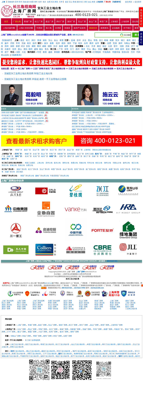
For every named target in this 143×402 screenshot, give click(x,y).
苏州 (16, 2)
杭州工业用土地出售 (93, 356)
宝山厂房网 (83, 301)
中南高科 (107, 52)
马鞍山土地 (117, 163)
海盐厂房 (124, 154)
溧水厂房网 (6, 309)
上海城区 (114, 21)
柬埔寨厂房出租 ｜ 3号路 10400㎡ (14, 129)
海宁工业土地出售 (77, 356)
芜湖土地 (21, 165)
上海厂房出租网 (7, 301)
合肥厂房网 (67, 336)
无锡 (24, 2)
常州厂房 (103, 156)
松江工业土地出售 (62, 344)
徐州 (35, 43)
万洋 (133, 52)
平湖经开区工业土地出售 (29, 356)
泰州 (128, 40)
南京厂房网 (129, 307)
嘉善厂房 (108, 154)
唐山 (20, 49)
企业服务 (116, 28)
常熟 (95, 40)
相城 (106, 40)
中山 (89, 49)
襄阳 (34, 46)
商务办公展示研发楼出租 (101, 150)
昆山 (90, 40)
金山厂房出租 (53, 305)
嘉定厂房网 (67, 301)
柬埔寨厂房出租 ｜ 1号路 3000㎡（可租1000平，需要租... (23, 132)
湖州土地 (65, 163)
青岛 (47, 49)
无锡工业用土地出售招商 (102, 68)
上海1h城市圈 (9, 28)
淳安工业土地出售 (63, 351)
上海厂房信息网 (38, 301)
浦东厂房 (71, 21)
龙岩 (127, 49)
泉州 (122, 49)
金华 (97, 43)
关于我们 (127, 28)
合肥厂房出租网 (54, 301)
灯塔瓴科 (97, 52)
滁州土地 (107, 163)
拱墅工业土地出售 (34, 354)
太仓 (84, 40)
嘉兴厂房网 (67, 303)
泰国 (45, 52)
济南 (127, 46)
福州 (111, 49)
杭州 (40, 2)
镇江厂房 (111, 156)
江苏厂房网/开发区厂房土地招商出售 (49, 68)
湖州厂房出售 (102, 169)
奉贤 (93, 2)
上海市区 (87, 150)
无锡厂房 (9, 156)
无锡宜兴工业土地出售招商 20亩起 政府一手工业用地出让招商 (35, 79)
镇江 (123, 40)
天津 (61, 2)
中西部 (39, 28)
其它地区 (19, 172)
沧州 (14, 49)
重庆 (39, 46)
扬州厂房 (119, 156)
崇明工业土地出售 (17, 347)
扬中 (7, 43)
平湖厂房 (116, 154)
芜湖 (115, 43)
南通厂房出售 (114, 169)
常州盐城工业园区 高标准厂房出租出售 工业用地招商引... (93, 112)
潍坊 (25, 49)
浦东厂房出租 (7, 305)
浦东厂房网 (129, 301)
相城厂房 (28, 154)
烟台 (41, 49)
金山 (89, 2)
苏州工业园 (89, 154)
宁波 (75, 43)
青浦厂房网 (98, 301)
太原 (110, 46)
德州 (30, 49)
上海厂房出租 (130, 303)
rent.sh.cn (48, 283)
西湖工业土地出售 (18, 354)
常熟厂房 (52, 154)
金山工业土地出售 (78, 344)
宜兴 (117, 40)
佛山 (94, 49)
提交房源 (128, 2)
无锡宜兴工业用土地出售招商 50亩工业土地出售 (28, 73)
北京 (88, 46)
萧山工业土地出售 (33, 351)
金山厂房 (93, 21)
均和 (138, 52)
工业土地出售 (17, 351)
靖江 (134, 40)
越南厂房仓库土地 (42, 176)
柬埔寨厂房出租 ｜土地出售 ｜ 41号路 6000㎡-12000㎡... (23, 124)
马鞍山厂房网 (16, 336)
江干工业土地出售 (50, 354)
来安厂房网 (37, 309)
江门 (72, 49)
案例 (137, 28)
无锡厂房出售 (10, 172)
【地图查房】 (16, 55)
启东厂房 (62, 156)
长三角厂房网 (24, 68)
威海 (36, 49)
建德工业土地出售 (48, 351)
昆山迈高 (5, 55)
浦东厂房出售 (22, 169)
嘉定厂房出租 (84, 303)
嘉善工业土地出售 (47, 356)
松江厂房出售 (33, 169)
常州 (20, 2)
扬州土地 (126, 163)
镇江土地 (135, 163)
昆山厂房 (44, 154)
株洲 (61, 46)
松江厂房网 (6, 303)
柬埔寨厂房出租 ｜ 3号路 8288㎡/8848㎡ (17, 126)
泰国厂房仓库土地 (27, 176)
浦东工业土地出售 (124, 344)
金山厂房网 (37, 303)
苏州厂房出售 (79, 169)
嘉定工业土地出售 (32, 344)
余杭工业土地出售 (126, 351)
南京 (44, 2)
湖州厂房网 (74, 332)
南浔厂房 (44, 156)
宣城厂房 (127, 156)
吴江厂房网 (53, 329)
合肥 (48, 2)
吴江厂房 (80, 154)
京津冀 (58, 28)
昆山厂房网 (67, 307)
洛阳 (12, 46)
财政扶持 (93, 28)
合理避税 (113, 309)
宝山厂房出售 (45, 169)
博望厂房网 (37, 336)
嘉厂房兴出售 (91, 169)
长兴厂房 (36, 156)
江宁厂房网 (11, 332)
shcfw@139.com (97, 288)
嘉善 (52, 43)
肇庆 (83, 49)
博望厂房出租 (53, 309)
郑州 (7, 46)
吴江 (101, 40)
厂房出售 (17, 21)
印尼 (39, 52)
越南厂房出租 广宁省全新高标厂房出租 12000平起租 (91, 132)
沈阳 (121, 46)
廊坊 (99, 46)
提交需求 (137, 2)
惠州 (78, 49)
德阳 (50, 46)
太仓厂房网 (52, 307)
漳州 (117, 49)
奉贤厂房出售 (56, 169)
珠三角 (49, 28)
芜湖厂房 (135, 156)
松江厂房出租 (22, 305)
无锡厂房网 (86, 329)
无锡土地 (82, 163)
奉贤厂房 (103, 21)
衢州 (91, 43)
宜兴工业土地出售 (124, 68)
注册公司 (82, 309)
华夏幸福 (116, 52)
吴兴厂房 (28, 156)
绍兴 (80, 43)
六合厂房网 (42, 332)
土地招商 (125, 21)
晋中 (116, 46)
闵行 (86, 2)
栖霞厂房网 (32, 332)
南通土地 (74, 163)
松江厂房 (39, 21)
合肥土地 (29, 165)
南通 (32, 2)
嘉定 (66, 2)
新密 (18, 46)
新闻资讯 (104, 28)
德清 (63, 43)
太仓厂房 (36, 154)
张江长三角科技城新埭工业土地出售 (122, 354)
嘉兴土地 (57, 163)
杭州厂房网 (53, 332)
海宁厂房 (132, 154)
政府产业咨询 (80, 28)
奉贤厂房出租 (68, 305)
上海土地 (40, 163)
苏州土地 (49, 163)
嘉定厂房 (49, 21)
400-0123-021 (86, 15)
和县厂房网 (21, 309)
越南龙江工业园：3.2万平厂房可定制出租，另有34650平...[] (25, 121)
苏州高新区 (71, 154)
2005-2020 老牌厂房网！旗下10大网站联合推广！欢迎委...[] (25, 113)
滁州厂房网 (47, 336)
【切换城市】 (7, 40)
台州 (86, 43)
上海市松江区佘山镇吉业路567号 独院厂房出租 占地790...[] (25, 118)
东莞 (66, 49)
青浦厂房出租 (115, 303)
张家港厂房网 (115, 307)
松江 (82, 2)
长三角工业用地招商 (32, 340)
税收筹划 (97, 309)
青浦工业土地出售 (47, 344)
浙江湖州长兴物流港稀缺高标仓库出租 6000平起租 (91, 126)
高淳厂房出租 (68, 309)
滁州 (120, 43)
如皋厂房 (78, 156)
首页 (6, 21)
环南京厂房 (118, 329)
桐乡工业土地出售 (109, 356)
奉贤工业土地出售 (93, 344)
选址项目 (136, 21)
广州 (61, 49)
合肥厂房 (13, 159)
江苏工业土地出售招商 (78, 68)
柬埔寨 (57, 52)
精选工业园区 (30, 163)
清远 (100, 49)
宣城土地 (13, 165)
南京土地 (98, 163)
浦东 (78, 2)
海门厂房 (87, 156)
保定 (104, 46)
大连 (24, 52)
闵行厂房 (60, 21)
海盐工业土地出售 (62, 356)
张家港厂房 (61, 154)
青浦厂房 (28, 21)
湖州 (36, 2)
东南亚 (67, 28)
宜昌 (28, 46)
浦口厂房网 (21, 332)
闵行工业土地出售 (109, 344)
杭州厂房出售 (125, 169)
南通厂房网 (108, 329)
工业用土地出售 (131, 309)
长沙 (55, 46)
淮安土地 (5, 165)
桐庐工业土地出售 (79, 351)
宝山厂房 (82, 21)
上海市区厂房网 (116, 325)
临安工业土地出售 (94, 351)
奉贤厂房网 (52, 303)
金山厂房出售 (68, 169)
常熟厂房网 (83, 307)
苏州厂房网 (37, 307)
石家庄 (8, 49)
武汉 (52, 2)
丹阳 (12, 43)
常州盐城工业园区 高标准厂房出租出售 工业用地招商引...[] (24, 115)
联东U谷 (125, 52)
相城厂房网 (64, 329)
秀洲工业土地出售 (101, 354)
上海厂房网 (21, 301)
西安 (56, 2)
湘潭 (66, 46)
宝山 (70, 2)
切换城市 (11, 2)
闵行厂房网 (21, 303)
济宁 (133, 46)
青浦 (74, 2)
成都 (44, 46)
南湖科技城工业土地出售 (83, 354)
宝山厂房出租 (99, 303)
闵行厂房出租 (38, 305)
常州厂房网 (97, 329)
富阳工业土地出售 (110, 351)
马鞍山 (127, 43)
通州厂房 (70, 156)
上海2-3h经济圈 (26, 28)
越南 (50, 52)
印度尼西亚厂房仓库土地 (59, 176)
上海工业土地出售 (17, 344)
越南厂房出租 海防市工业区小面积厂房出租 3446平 (91, 129)
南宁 (7, 52)
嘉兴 (28, 2)
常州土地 (90, 163)
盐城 (73, 40)
